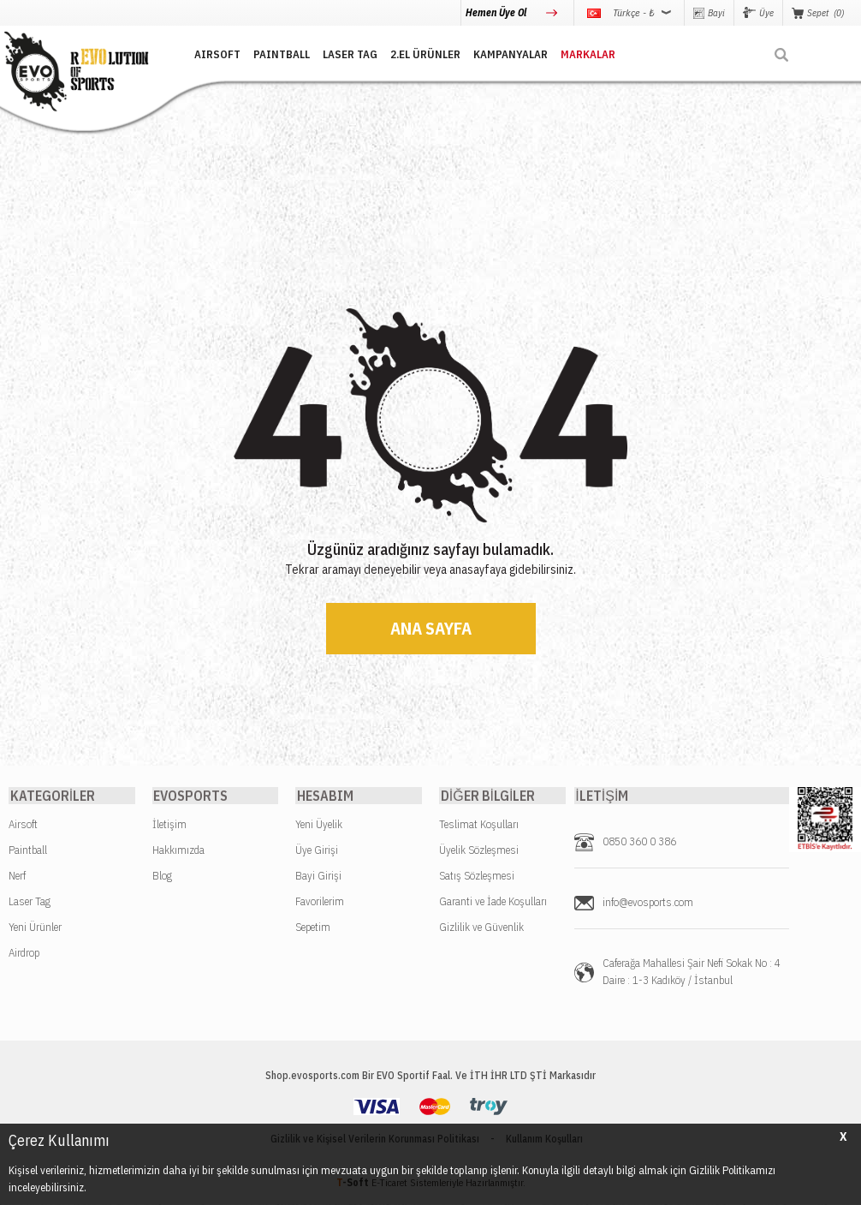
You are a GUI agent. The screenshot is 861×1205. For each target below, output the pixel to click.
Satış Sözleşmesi (476, 876)
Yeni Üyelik (318, 825)
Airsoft (23, 825)
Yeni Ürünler (35, 928)
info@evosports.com (648, 903)
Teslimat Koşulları (479, 825)
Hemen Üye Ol (497, 12)
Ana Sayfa (431, 628)
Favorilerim (319, 902)
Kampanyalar (504, 53)
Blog (162, 876)
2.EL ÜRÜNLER (419, 53)
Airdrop (24, 953)
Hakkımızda (178, 851)
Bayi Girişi (318, 876)
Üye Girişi (316, 851)
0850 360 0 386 (639, 842)
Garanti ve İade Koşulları (493, 902)
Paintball (28, 851)
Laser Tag (29, 902)
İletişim (169, 825)
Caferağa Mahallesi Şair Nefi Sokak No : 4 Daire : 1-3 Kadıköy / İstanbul (692, 972)
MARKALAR (582, 53)
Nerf (17, 876)
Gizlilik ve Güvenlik (481, 928)
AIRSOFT (211, 53)
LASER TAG (344, 53)
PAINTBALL (275, 53)
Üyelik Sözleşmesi (479, 851)
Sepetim (312, 928)
